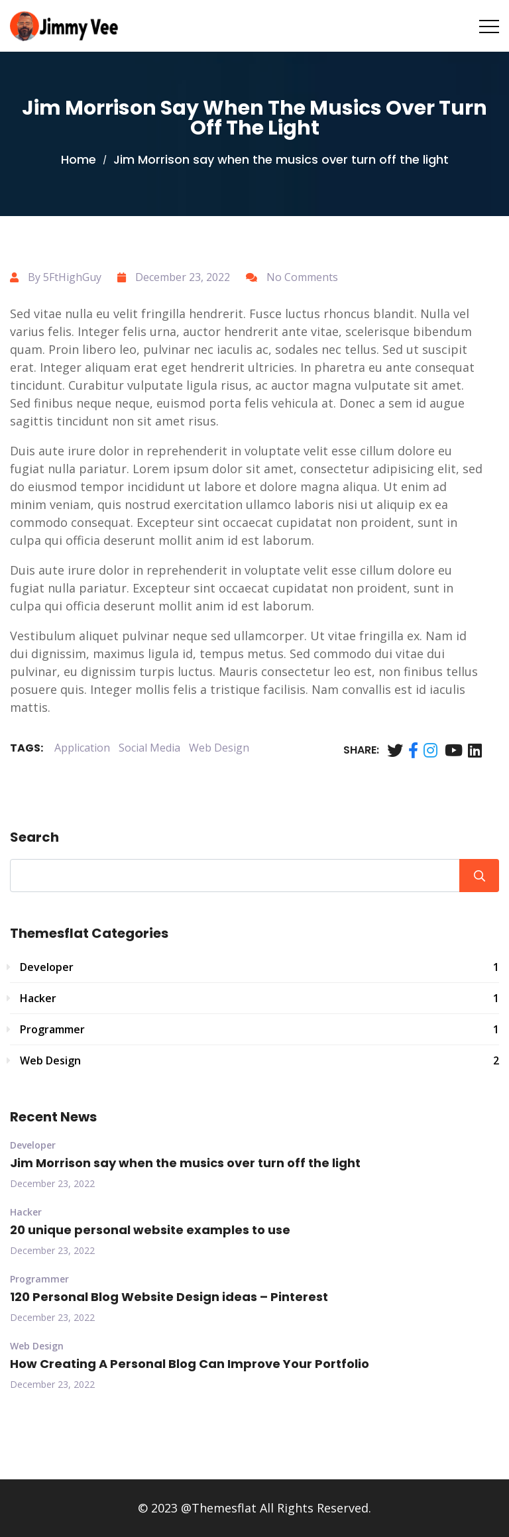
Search (34, 837)
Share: (361, 750)
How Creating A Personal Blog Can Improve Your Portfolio (189, 1363)
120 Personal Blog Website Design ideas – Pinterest (169, 1296)
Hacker (259, 998)
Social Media (149, 747)
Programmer (259, 1029)
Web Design (219, 747)
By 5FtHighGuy (64, 277)
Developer (259, 967)
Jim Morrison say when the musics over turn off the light (185, 1163)
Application (82, 747)
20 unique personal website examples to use (150, 1230)
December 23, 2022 (52, 1183)
